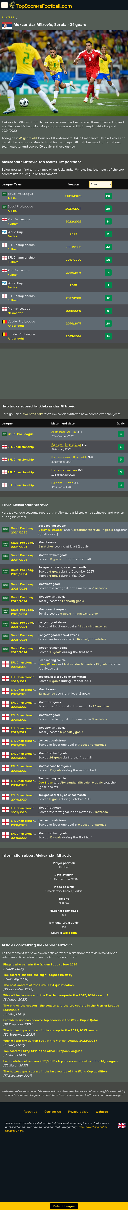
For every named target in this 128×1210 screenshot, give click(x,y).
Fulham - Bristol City (66, 451)
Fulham (13, 224)
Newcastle (15, 313)
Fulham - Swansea (64, 477)
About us (30, 1118)
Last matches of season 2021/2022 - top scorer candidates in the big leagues (60, 1068)
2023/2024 (73, 208)
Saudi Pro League (21, 441)
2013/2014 (73, 336)
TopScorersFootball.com (44, 6)
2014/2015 (73, 323)
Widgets (102, 1118)
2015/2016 (73, 311)
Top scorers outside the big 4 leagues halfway (37, 981)
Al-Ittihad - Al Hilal (64, 439)
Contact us (52, 1118)
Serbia (12, 236)
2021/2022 (73, 247)
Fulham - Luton (62, 490)
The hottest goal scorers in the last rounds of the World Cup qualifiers (55, 1078)
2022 (73, 234)
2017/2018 (73, 298)
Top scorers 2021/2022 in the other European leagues (42, 1057)
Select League (64, 1206)
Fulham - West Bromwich (69, 464)
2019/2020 (73, 260)
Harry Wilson (47, 671)
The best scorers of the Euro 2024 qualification (38, 992)
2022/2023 (74, 221)
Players (8, 17)
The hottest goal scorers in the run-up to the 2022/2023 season (50, 1037)
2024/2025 (73, 196)
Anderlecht (16, 325)
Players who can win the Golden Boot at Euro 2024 (40, 971)
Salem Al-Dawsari (50, 536)
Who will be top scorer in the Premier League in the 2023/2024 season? (55, 1002)
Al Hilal (12, 198)
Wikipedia (70, 939)
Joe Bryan (45, 789)
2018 (73, 285)
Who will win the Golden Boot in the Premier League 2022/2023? (50, 1047)
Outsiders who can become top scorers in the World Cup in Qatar (50, 1027)
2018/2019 (73, 272)
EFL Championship (21, 453)
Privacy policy (78, 1118)
